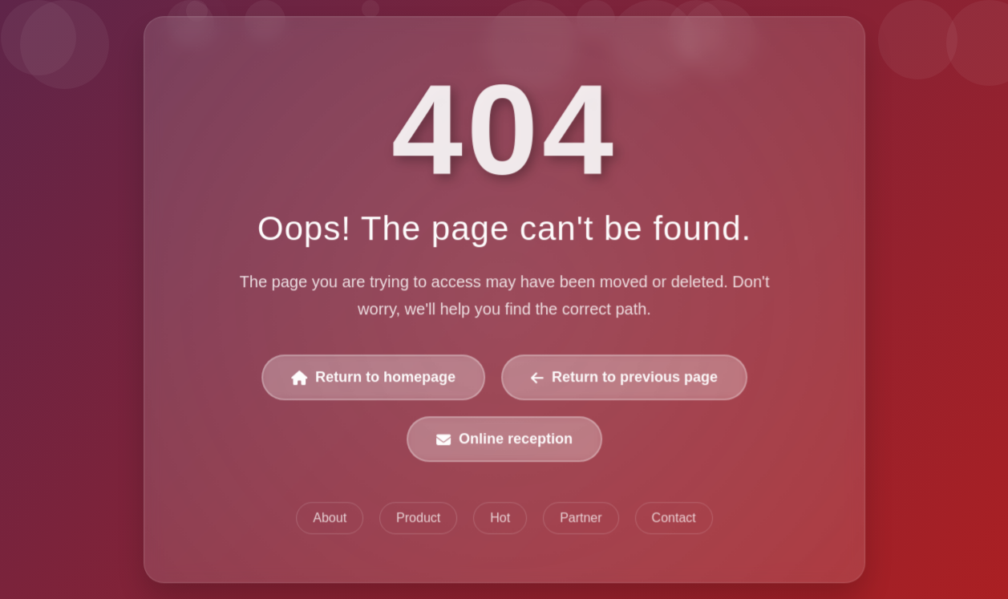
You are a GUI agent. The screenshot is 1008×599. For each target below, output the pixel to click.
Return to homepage (373, 378)
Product (418, 517)
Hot (500, 517)
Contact (673, 517)
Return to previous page (623, 378)
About (329, 517)
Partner (580, 517)
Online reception (504, 439)
